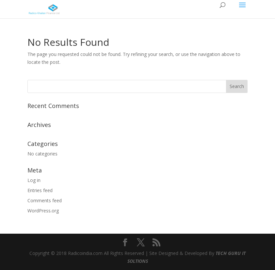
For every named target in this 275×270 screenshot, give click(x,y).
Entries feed (40, 190)
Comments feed (44, 200)
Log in (33, 180)
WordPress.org (43, 210)
